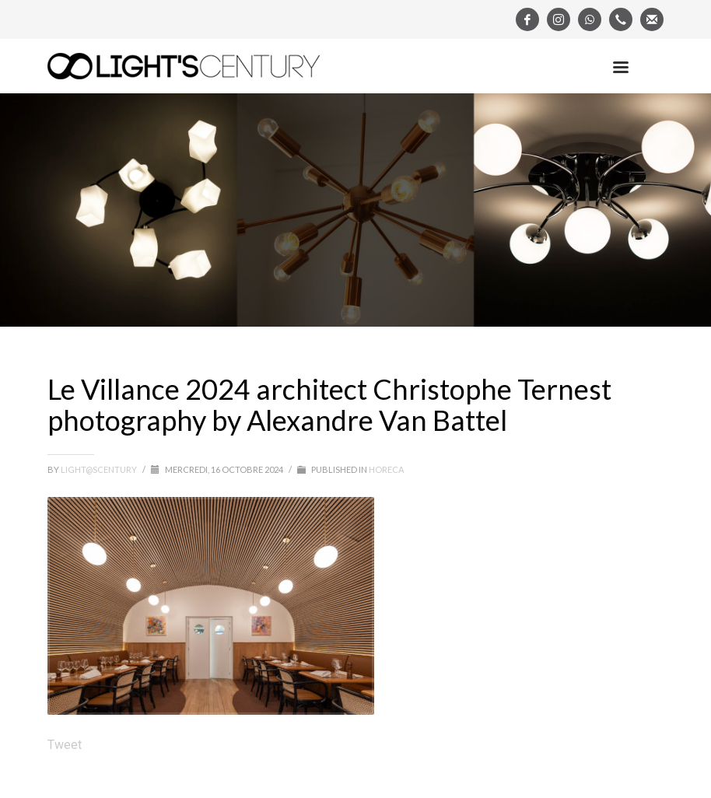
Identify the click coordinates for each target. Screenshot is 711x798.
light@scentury (99, 469)
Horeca (386, 469)
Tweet (64, 744)
